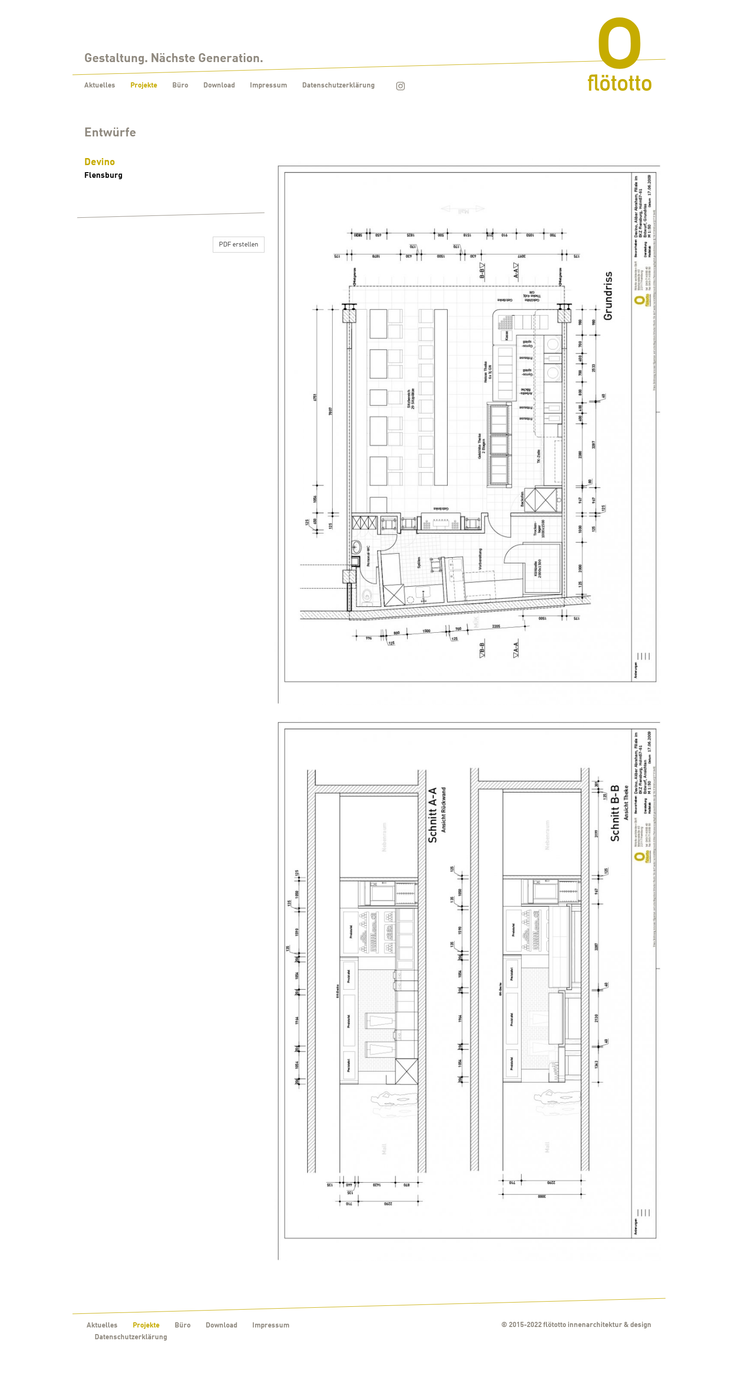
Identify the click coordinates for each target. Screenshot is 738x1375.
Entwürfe (110, 133)
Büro (180, 85)
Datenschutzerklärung (338, 85)
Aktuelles (99, 85)
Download (219, 85)
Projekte (143, 85)
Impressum (268, 85)
